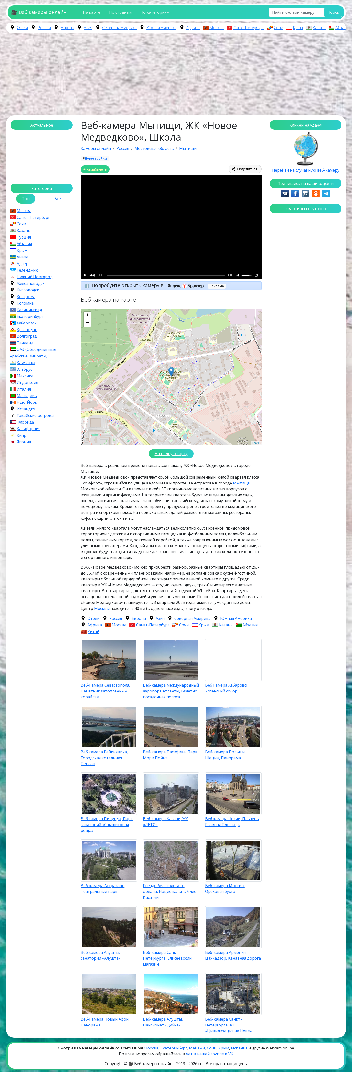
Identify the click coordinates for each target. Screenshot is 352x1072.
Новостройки (96, 158)
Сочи (278, 27)
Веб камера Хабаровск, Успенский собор (227, 688)
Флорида (25, 422)
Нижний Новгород (35, 276)
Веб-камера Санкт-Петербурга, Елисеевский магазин (167, 958)
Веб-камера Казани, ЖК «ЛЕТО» (165, 821)
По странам (120, 12)
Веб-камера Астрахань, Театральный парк (103, 888)
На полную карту (171, 453)
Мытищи (241, 483)
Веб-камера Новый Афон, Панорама (105, 1022)
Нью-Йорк (27, 402)
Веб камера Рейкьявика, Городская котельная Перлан (104, 757)
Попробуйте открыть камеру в (149, 285)
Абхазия (343, 27)
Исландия (26, 409)
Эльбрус (24, 369)
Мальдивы (27, 395)
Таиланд (25, 343)
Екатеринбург (30, 316)
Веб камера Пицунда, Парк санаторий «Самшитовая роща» (107, 824)
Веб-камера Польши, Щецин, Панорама (225, 755)
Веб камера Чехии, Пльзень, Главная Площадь (232, 821)
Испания (239, 1048)
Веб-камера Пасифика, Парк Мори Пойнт (170, 755)
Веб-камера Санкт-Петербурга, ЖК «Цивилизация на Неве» (228, 1025)
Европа (67, 27)
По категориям (154, 12)
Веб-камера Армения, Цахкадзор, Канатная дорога (233, 955)
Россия (44, 27)
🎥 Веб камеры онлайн (38, 12)
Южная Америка (161, 27)
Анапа (22, 257)
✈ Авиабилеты (95, 169)
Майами (197, 1048)
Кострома (26, 296)
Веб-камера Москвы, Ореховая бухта (225, 888)
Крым (298, 27)
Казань (319, 27)
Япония (24, 442)
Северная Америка (119, 27)
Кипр (21, 435)
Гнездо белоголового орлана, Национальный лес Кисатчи (169, 891)
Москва (216, 27)
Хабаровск (27, 323)
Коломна (25, 303)
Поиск (333, 12)
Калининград (29, 309)
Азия (88, 27)
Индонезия (27, 382)
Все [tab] (57, 198)
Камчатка (26, 362)
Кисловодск (28, 290)
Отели (22, 27)
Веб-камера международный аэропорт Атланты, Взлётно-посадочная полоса (171, 691)
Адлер (22, 263)
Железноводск (30, 283)
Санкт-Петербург (248, 27)
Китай (93, 631)
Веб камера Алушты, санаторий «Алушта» (101, 955)
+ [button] (87, 315)
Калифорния (28, 428)
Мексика (25, 376)
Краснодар (27, 329)
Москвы (102, 608)
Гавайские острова (35, 415)
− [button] (87, 323)
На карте (91, 12)
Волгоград (27, 336)
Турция (24, 237)
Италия (24, 389)
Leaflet (256, 442)
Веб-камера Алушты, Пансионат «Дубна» (163, 1022)
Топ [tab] (26, 198)
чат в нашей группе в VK (209, 1054)
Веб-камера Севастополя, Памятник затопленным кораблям (105, 691)
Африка (193, 27)
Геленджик (27, 270)
